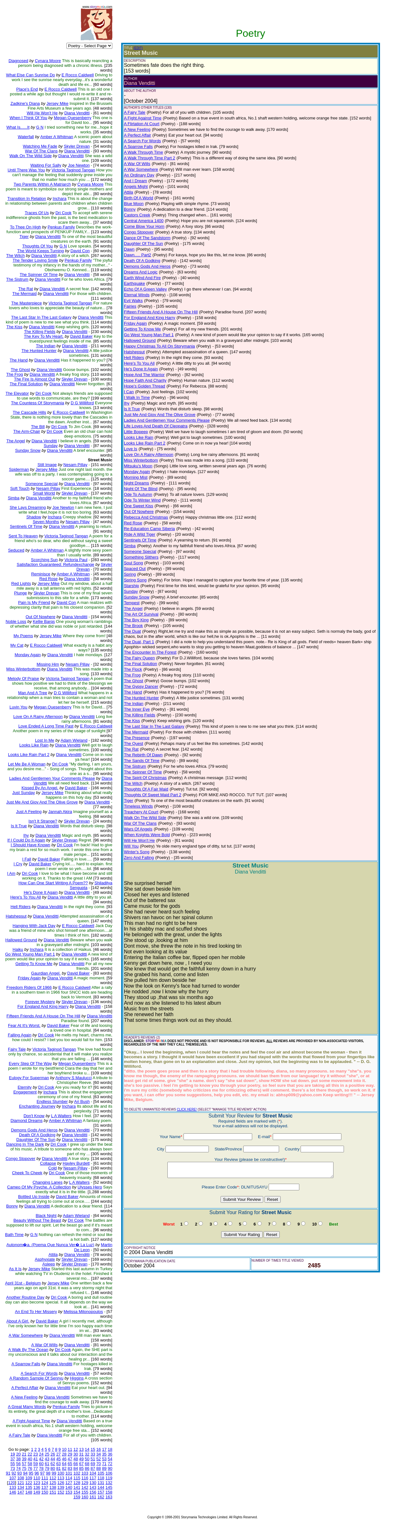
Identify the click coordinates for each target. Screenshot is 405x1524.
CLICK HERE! (187, 1109)
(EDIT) (138, 48)
